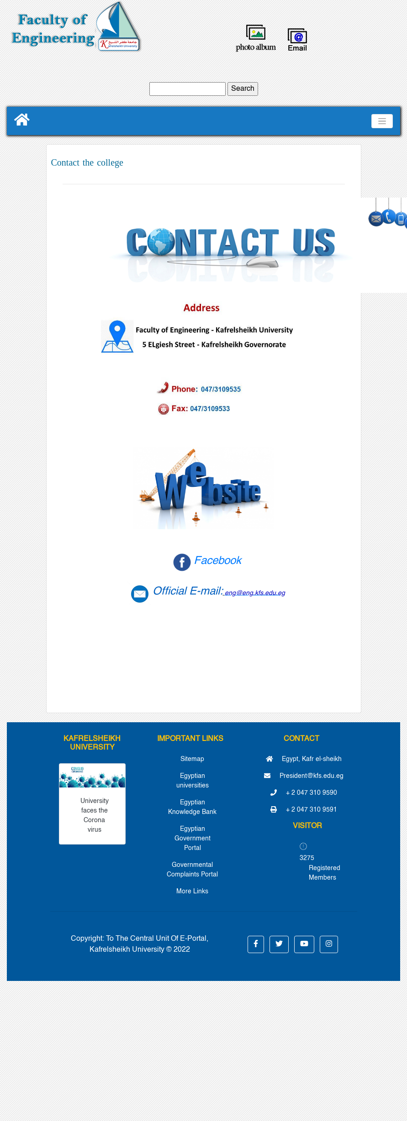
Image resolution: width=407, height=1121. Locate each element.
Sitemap (192, 759)
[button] (256, 944)
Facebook (217, 561)
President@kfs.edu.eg (304, 776)
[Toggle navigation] (382, 121)
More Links (192, 891)
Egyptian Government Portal (192, 838)
